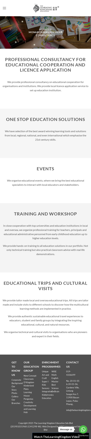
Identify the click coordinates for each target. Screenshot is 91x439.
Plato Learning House (28, 392)
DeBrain (55, 391)
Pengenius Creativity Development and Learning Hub (30, 406)
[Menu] (4, 8)
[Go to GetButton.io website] (83, 436)
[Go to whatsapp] (83, 429)
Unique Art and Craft (45, 374)
